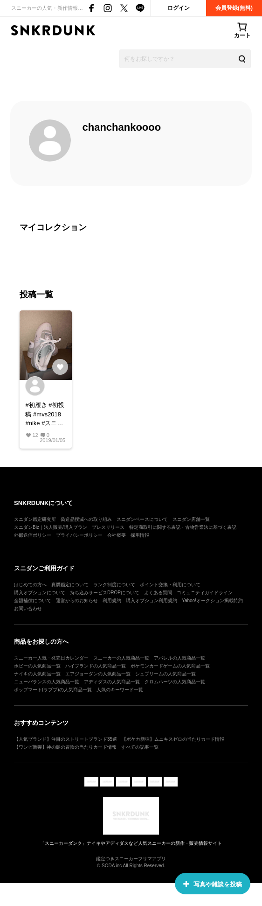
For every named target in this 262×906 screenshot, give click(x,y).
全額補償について (32, 600)
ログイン (178, 8)
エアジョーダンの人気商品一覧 (98, 673)
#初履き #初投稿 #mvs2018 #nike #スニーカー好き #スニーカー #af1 (44, 414)
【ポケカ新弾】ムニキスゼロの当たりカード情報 (173, 739)
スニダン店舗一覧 (191, 519)
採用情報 (140, 535)
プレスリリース (108, 527)
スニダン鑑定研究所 (35, 519)
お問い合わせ (28, 608)
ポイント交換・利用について (170, 584)
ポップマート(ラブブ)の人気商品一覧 (53, 689)
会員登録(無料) (234, 8)
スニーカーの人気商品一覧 (121, 657)
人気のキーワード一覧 (120, 689)
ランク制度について (114, 584)
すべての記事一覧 (140, 747)
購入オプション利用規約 (151, 600)
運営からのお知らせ (77, 600)
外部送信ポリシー (32, 535)
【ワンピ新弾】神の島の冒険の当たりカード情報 (65, 747)
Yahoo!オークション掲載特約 (212, 600)
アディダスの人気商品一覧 (112, 681)
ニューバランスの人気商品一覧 (46, 681)
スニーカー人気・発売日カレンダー (51, 657)
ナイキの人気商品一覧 (37, 673)
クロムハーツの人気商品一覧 (175, 681)
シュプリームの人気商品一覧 (165, 673)
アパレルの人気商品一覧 (179, 657)
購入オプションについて (39, 592)
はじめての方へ (30, 584)
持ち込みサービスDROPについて (104, 592)
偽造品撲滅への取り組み (86, 519)
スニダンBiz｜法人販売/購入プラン (50, 527)
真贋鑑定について (70, 584)
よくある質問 (158, 592)
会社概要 (116, 535)
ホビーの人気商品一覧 (37, 665)
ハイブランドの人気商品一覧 (95, 665)
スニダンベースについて (142, 519)
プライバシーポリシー (79, 535)
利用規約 (112, 600)
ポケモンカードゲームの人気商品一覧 (170, 665)
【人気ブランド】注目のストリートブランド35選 (65, 739)
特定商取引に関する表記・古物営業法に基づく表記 (182, 527)
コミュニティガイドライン (205, 592)
